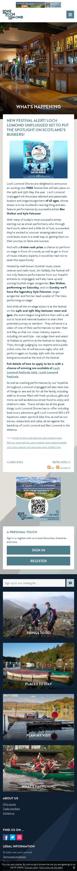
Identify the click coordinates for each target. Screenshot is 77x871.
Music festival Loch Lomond (29, 442)
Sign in (38, 550)
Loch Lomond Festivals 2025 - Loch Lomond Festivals (33, 372)
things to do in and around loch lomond (34, 438)
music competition (51, 447)
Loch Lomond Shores (56, 442)
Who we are (9, 804)
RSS (50, 468)
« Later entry (15, 461)
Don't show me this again (51, 867)
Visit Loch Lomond (16, 447)
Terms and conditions (14, 857)
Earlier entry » (61, 461)
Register (38, 561)
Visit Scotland (33, 447)
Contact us (8, 813)
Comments (63, 468)
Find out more (31, 867)
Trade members (11, 809)
